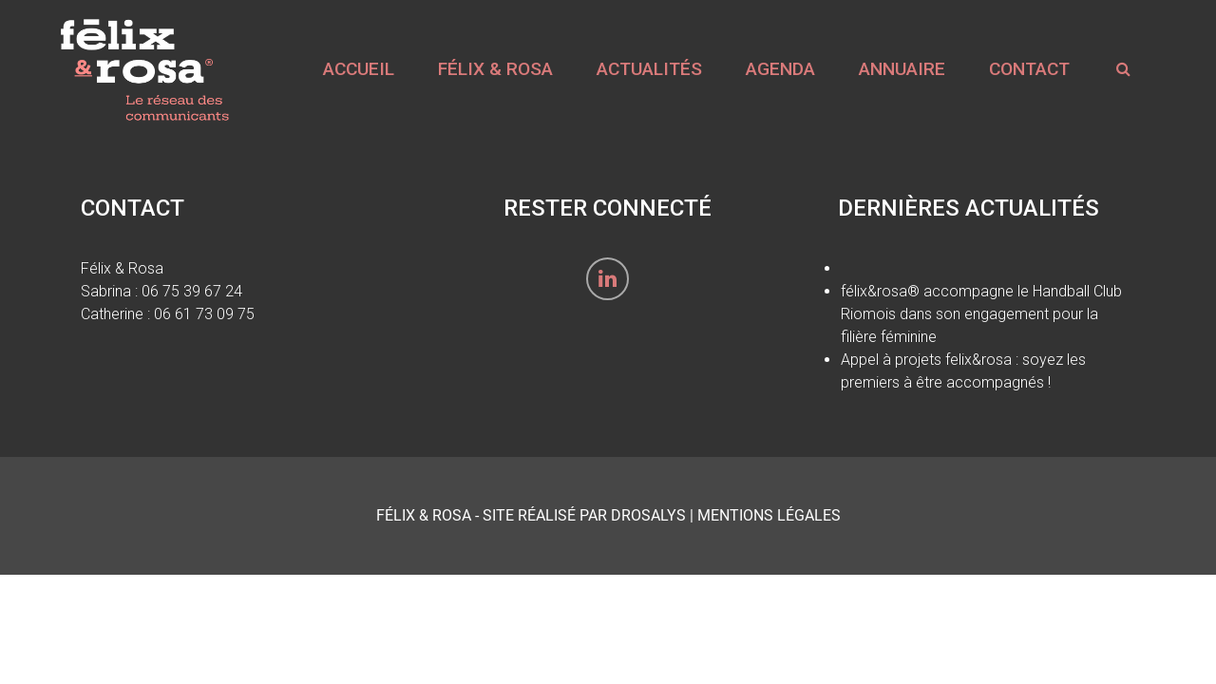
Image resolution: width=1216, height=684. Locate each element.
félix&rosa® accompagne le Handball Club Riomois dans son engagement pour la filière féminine (981, 314)
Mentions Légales (769, 515)
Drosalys (648, 515)
